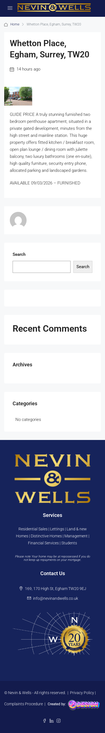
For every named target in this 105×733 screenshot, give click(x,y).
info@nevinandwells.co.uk (55, 598)
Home (14, 24)
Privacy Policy (82, 692)
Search (19, 254)
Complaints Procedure (23, 703)
